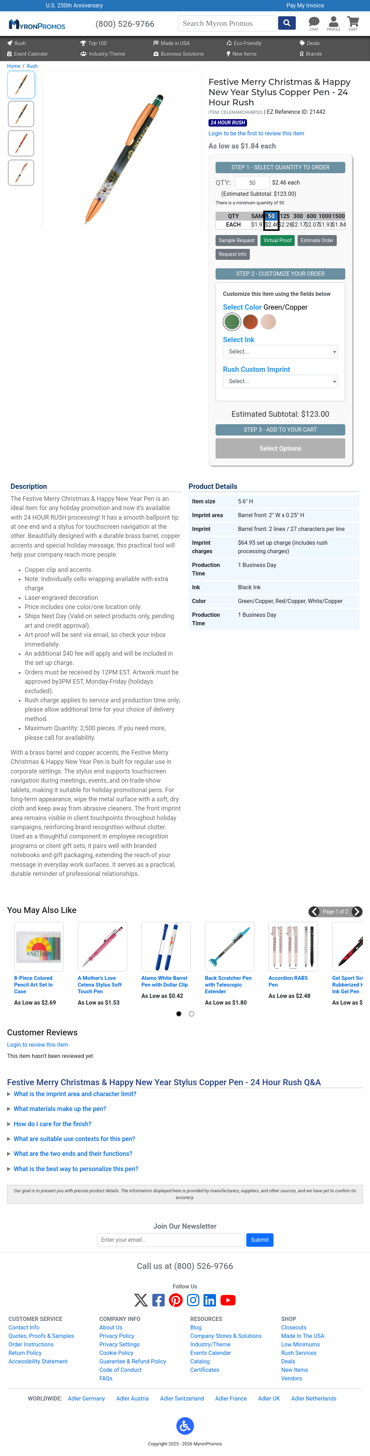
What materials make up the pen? (60, 1108)
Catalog (200, 1361)
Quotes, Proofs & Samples (41, 1336)
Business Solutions (178, 54)
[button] (333, 22)
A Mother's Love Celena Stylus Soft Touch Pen (100, 985)
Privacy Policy (116, 1336)
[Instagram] (193, 1303)
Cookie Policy (116, 1353)
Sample (236, 240)
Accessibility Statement (37, 1361)
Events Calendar (210, 1353)
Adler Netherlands (313, 1398)
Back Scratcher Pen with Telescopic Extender (229, 985)
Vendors (291, 1378)
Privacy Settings (119, 1344)
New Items (242, 54)
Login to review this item (37, 1044)
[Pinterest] (176, 1303)
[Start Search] (287, 23)
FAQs (105, 1378)
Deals (309, 43)
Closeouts (294, 1327)
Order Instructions (31, 1344)
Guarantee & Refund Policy (132, 1361)
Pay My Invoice (305, 5)
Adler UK (269, 1398)
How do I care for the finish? (53, 1124)
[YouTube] (228, 1303)
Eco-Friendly (244, 43)
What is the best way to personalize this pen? (76, 1169)
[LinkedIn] (209, 1303)
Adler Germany (86, 1398)
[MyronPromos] (36, 23)
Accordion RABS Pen (289, 981)
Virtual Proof (277, 240)
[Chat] (314, 22)
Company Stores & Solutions (226, 1336)
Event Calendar (27, 54)
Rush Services (299, 1353)
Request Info (233, 254)
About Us (110, 1327)
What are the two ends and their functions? (73, 1153)
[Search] (227, 23)
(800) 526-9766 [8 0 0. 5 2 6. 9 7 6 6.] (203, 1266)
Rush (16, 43)
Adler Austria (132, 1398)
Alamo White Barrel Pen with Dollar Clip (165, 981)
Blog (196, 1327)
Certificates (204, 1370)
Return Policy (24, 1353)
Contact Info (24, 1327)
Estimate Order (317, 240)
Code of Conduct (120, 1370)
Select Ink (238, 339)
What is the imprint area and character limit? (75, 1094)
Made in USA (171, 43)
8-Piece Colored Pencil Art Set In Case (34, 985)
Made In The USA (302, 1336)
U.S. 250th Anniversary (74, 5)
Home (13, 66)
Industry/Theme (102, 54)
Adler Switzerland (182, 1398)
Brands (311, 54)
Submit (260, 1239)
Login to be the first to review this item (256, 133)
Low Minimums (300, 1344)
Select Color (265, 307)
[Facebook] (158, 1303)
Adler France (231, 1398)
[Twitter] (141, 1303)
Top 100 (93, 43)
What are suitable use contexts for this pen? (74, 1138)
